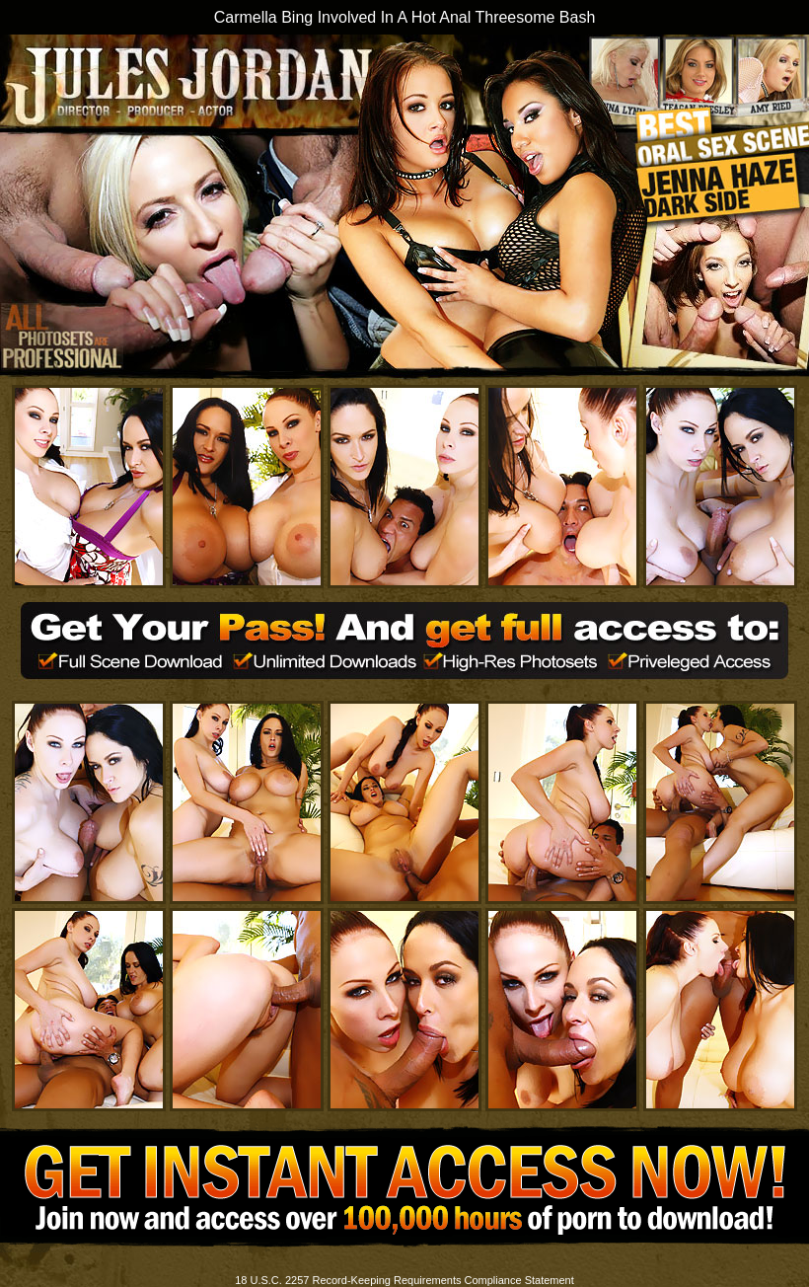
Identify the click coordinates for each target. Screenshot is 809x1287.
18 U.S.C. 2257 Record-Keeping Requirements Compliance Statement (404, 1280)
